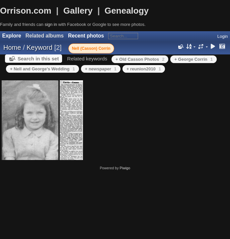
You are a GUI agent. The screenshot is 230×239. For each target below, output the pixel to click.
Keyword (39, 47)
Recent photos (86, 36)
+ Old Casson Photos (139, 59)
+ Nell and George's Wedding (42, 68)
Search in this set (38, 58)
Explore (11, 36)
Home (12, 47)
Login (222, 36)
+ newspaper (100, 68)
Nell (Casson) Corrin (91, 48)
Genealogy (127, 11)
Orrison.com (25, 11)
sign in (50, 24)
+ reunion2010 (143, 68)
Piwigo (125, 168)
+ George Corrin (193, 59)
